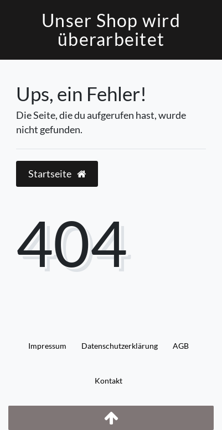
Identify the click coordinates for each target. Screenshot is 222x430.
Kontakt (108, 380)
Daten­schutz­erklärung (119, 345)
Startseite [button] (57, 174)
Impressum (47, 345)
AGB (181, 345)
